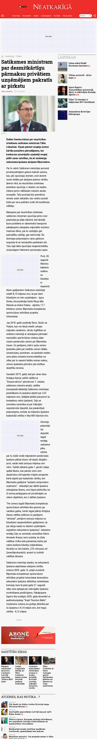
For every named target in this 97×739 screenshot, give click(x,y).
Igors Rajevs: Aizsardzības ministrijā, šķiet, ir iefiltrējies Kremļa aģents (82, 91)
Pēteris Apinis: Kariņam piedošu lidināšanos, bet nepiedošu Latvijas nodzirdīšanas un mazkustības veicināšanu (31, 721)
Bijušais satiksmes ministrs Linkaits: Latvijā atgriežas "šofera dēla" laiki (7, 674)
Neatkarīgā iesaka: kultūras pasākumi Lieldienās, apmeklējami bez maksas (27, 730)
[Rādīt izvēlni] (2, 15)
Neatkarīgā (9, 56)
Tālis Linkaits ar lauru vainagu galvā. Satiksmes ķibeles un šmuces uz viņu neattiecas (48, 676)
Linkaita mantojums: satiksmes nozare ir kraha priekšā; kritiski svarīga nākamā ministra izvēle (34, 677)
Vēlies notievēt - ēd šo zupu (80, 76)
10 (77, 95)
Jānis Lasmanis (7, 91)
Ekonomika (67, 16)
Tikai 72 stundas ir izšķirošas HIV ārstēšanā (82, 100)
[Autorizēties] (94, 15)
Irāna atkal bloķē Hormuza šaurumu (78, 64)
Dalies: (19, 620)
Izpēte (36, 16)
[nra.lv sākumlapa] (23, 7)
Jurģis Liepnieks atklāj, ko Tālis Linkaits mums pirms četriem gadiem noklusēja (21, 675)
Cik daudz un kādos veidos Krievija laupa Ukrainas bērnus (29, 705)
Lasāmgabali (46, 16)
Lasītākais (67, 57)
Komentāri (27, 16)
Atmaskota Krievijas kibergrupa (79, 112)
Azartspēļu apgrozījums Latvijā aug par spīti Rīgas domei (30, 713)
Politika (19, 56)
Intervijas (16, 16)
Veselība (57, 16)
